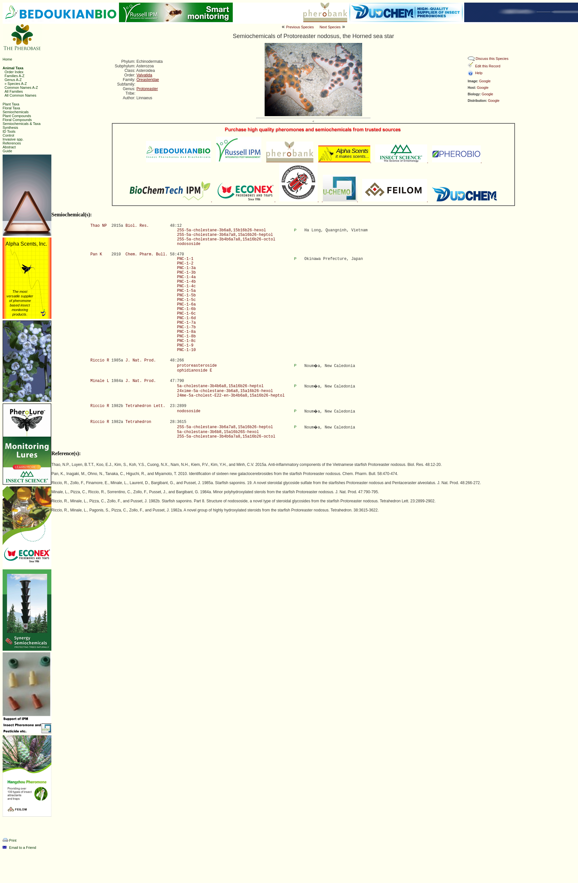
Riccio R (99, 360)
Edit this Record (487, 66)
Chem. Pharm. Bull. (146, 254)
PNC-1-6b (186, 309)
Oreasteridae (148, 79)
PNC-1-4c (186, 286)
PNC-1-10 (186, 350)
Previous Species (300, 27)
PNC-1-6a (186, 304)
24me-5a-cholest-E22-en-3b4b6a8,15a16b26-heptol (230, 395)
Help (478, 73)
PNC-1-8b (186, 336)
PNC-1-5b (186, 295)
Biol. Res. (137, 226)
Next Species (330, 27)
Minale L (99, 381)
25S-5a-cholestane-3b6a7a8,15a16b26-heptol (225, 235)
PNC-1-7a (186, 322)
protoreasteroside (197, 365)
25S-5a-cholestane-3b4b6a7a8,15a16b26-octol (226, 239)
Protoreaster (147, 89)
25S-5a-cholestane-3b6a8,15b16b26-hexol (221, 230)
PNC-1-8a (186, 332)
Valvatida (144, 75)
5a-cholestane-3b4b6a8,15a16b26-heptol (220, 386)
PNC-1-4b (186, 281)
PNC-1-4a (186, 277)
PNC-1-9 (185, 345)
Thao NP (98, 226)
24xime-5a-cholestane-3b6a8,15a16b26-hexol (225, 391)
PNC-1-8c (186, 341)
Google (485, 81)
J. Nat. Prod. (140, 360)
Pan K (96, 254)
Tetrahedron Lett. (145, 406)
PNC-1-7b (186, 327)
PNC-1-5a (186, 291)
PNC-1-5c (186, 300)
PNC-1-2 (185, 263)
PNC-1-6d (186, 318)
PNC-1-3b (186, 272)
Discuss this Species (492, 59)
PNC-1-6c (186, 313)
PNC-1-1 (185, 259)
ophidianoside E (194, 370)
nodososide (188, 244)
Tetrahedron (138, 422)
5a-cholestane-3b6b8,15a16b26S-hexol (218, 432)
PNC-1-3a (186, 268)
